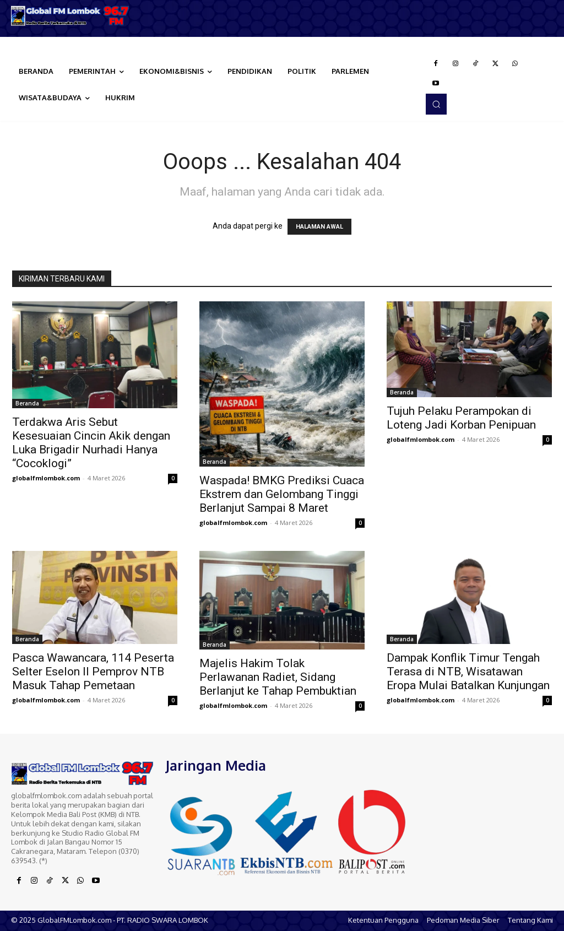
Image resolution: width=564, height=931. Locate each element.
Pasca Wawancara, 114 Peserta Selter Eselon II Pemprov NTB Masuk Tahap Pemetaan (93, 671)
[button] (436, 104)
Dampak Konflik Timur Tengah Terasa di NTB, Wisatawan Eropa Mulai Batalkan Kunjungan (468, 671)
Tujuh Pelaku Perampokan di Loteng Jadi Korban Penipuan (461, 417)
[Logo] (70, 16)
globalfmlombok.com (46, 478)
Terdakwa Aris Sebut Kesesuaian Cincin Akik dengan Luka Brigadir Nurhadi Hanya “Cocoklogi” (91, 442)
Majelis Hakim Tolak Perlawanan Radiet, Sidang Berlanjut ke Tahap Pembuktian (277, 677)
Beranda (27, 403)
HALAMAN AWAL (319, 226)
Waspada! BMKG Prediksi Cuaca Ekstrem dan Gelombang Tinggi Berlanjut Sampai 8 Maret (281, 494)
